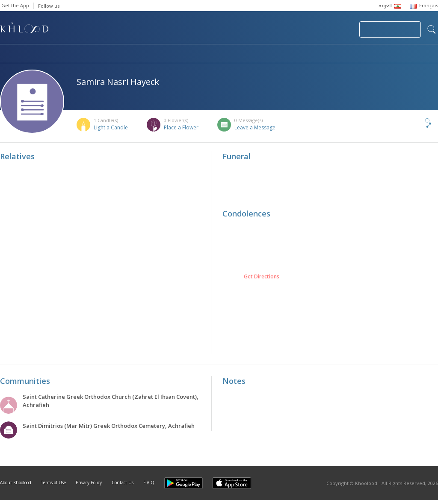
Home (7, 54)
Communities (174, 54)
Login (338, 29)
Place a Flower (181, 127)
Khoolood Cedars (412, 54)
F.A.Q (148, 482)
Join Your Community (390, 29)
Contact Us (122, 482)
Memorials (235, 54)
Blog (353, 54)
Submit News (295, 29)
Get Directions (261, 276)
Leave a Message (254, 127)
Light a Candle (111, 127)
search (431, 29)
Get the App (15, 5)
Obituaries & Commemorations (86, 54)
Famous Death (298, 54)
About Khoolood (15, 482)
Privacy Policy (89, 482)
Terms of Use (53, 482)
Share (414, 123)
